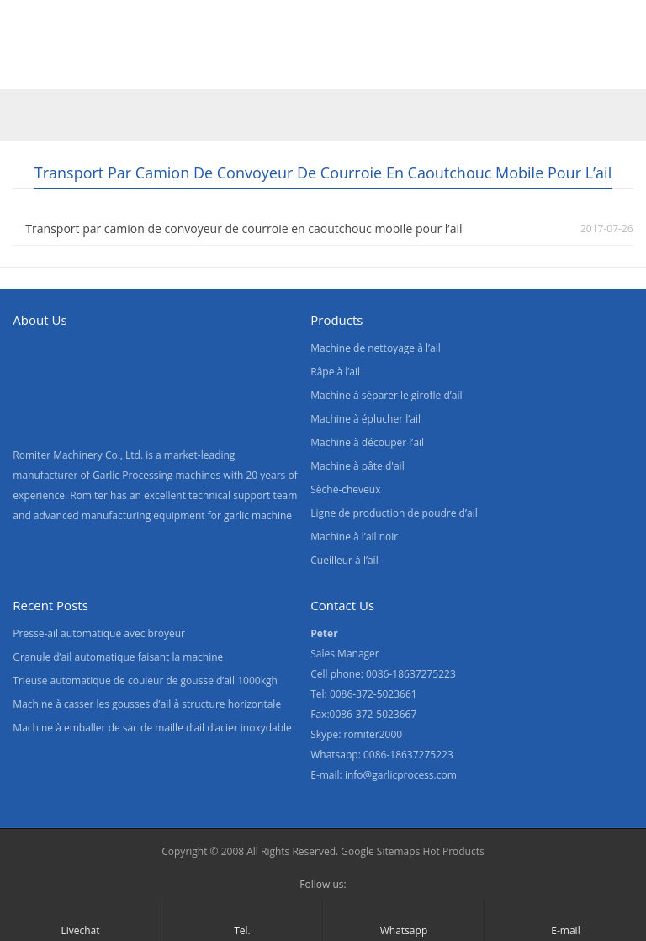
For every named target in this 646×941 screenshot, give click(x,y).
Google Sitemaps (380, 851)
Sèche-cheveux (345, 489)
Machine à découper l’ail (367, 442)
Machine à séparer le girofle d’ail (386, 395)
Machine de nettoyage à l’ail (375, 348)
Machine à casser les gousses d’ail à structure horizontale (147, 704)
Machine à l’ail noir (354, 536)
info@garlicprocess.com (401, 775)
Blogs (431, 69)
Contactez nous (339, 69)
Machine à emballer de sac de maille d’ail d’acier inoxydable (152, 727)
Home (32, 69)
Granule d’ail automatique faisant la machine (118, 657)
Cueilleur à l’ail (344, 560)
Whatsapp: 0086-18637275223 (381, 754)
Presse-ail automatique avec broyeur (99, 633)
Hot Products (453, 851)
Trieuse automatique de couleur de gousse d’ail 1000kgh (145, 680)
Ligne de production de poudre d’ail (393, 513)
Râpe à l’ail (335, 371)
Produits (105, 69)
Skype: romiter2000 (356, 734)
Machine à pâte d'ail (357, 466)
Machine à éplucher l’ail (365, 419)
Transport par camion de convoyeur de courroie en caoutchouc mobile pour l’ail (243, 229)
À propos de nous (212, 69)
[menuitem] (509, 71)
